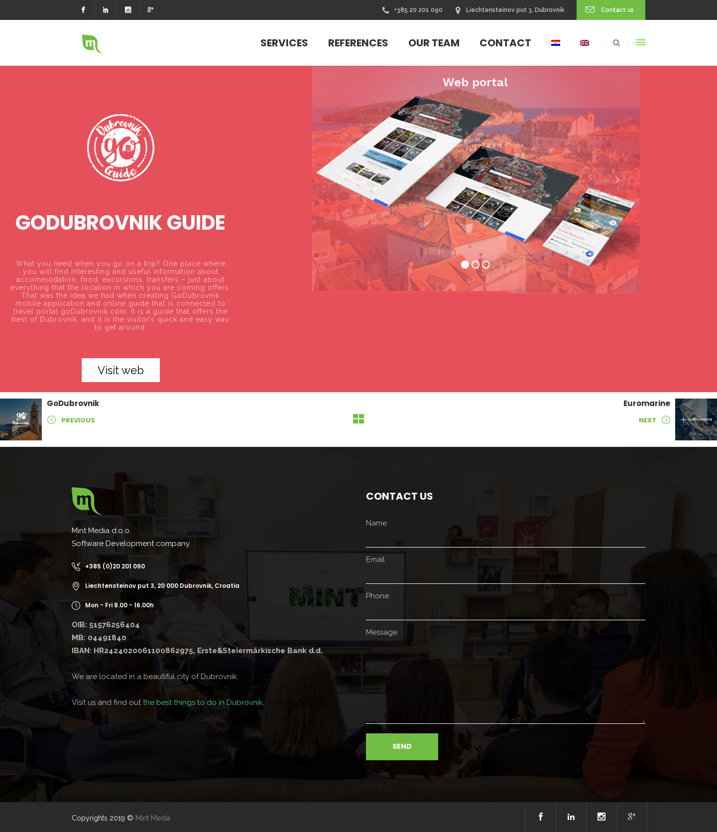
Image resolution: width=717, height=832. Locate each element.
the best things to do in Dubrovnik (203, 702)
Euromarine (646, 403)
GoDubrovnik (73, 403)
